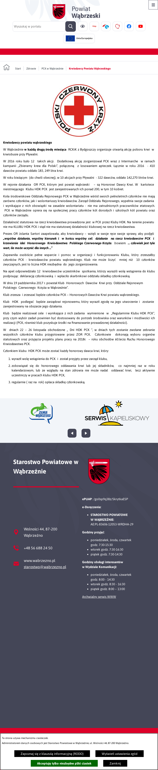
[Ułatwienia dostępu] (82, 26)
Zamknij (115, 763)
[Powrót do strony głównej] (12, 67)
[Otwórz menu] (153, 4)
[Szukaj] (70, 26)
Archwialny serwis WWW (99, 596)
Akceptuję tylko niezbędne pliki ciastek (64, 763)
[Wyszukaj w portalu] (44, 26)
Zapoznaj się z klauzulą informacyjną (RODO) (52, 754)
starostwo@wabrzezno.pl (45, 567)
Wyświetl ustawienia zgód (119, 754)
